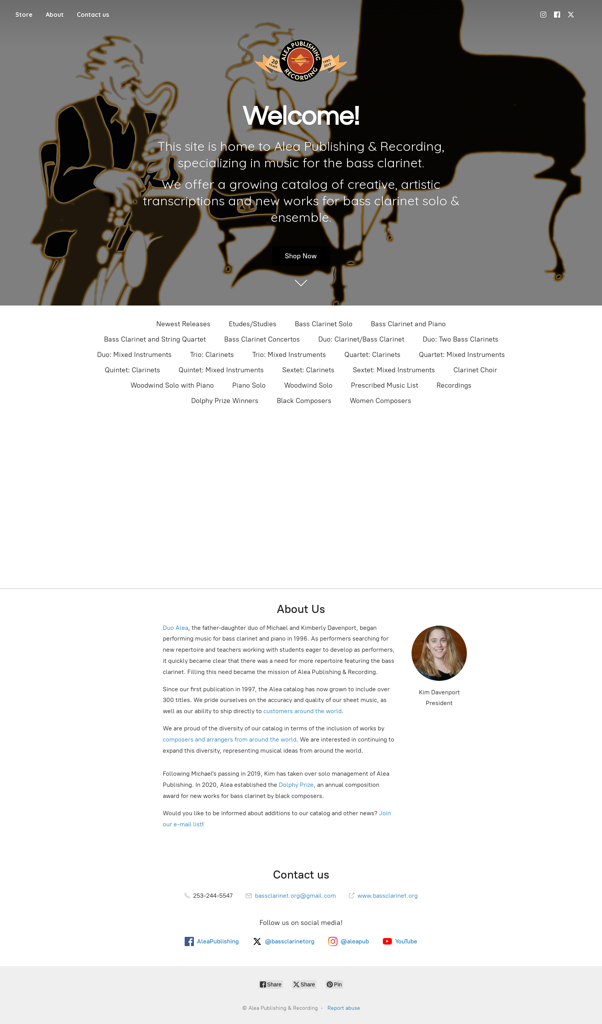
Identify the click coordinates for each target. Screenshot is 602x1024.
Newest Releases (183, 324)
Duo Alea (175, 627)
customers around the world (302, 711)
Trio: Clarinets (212, 354)
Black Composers (304, 400)
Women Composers (380, 400)
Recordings (454, 385)
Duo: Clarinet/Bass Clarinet (361, 339)
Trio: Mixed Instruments (289, 354)
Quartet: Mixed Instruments (462, 354)
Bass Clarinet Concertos (262, 339)
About (55, 14)
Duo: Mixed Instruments (134, 354)
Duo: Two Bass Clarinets (460, 339)
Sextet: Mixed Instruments (394, 370)
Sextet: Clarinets (308, 370)
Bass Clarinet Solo (323, 324)
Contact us (93, 14)
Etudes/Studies (252, 324)
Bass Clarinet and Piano (408, 324)
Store (24, 14)
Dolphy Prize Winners (224, 400)
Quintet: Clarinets (132, 370)
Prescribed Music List (384, 385)
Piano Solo (249, 385)
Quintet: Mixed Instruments (221, 370)
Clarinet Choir (475, 370)
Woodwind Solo (308, 385)
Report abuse (343, 1008)
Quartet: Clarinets (372, 354)
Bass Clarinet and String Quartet (155, 339)
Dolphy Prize (296, 784)
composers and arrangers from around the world (229, 739)
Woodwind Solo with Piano (172, 385)
